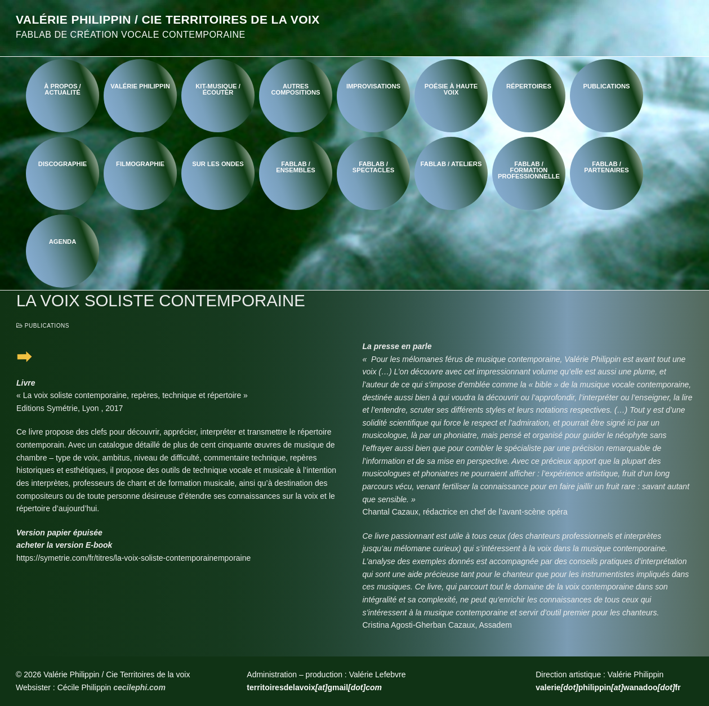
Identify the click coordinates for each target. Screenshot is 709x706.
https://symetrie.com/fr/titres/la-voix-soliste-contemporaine (117, 557)
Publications (42, 326)
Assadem (495, 624)
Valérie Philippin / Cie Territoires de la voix (168, 19)
